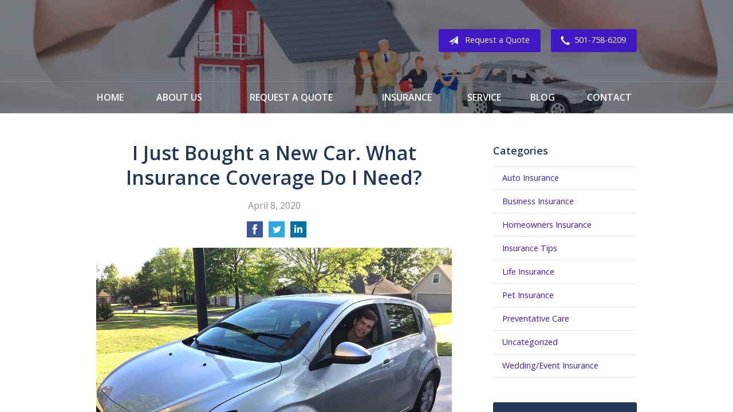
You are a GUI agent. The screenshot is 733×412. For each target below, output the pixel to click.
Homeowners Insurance (547, 224)
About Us (179, 97)
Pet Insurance (528, 295)
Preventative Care (535, 318)
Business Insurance (538, 201)
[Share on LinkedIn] (298, 233)
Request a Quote (487, 40)
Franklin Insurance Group (188, 40)
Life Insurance (528, 271)
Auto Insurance (530, 177)
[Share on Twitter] (277, 233)
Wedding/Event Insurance (550, 365)
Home (110, 97)
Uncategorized (530, 341)
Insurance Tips (529, 248)
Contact (609, 97)
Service (484, 97)
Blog (542, 97)
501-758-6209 (591, 40)
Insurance (407, 97)
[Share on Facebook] (255, 233)
